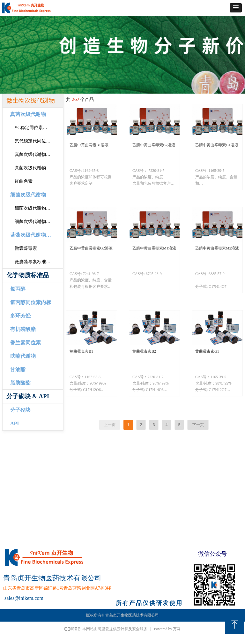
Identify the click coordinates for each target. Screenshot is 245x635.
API (14, 423)
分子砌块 (20, 410)
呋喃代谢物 (23, 356)
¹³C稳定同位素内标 (33, 127)
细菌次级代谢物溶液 (35, 221)
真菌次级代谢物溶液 (35, 167)
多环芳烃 (20, 315)
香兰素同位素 (25, 342)
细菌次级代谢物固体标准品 (39, 208)
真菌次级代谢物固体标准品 (39, 154)
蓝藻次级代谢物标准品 (35, 235)
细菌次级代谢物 (28, 194)
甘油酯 (18, 369)
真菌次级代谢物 (28, 114)
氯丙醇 (18, 289)
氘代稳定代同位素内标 (37, 141)
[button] (236, 7)
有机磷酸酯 (23, 329)
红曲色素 (24, 181)
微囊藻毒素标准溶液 (35, 261)
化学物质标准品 (27, 275)
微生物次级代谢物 (30, 100)
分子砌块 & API (27, 396)
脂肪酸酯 (20, 383)
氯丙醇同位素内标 (30, 302)
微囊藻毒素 (26, 248)
